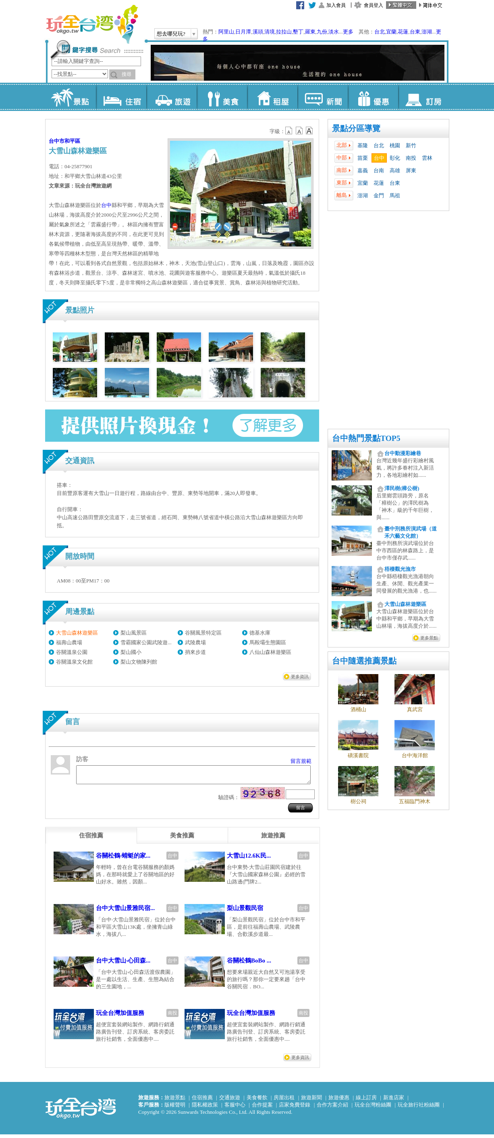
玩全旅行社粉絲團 (419, 1108)
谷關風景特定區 (203, 633)
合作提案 (262, 1108)
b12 (289, 131)
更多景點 (429, 637)
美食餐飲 (257, 1101)
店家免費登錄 (294, 1108)
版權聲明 (174, 1108)
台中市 (56, 141)
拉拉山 (284, 32)
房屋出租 (284, 1101)
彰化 (395, 158)
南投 (411, 158)
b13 (299, 131)
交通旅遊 (229, 1101)
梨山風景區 (133, 633)
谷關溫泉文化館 (74, 662)
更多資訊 (300, 676)
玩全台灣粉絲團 (373, 1108)
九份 (322, 32)
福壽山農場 (69, 642)
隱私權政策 (205, 1108)
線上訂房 (366, 1101)
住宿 (121, 97)
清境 (269, 32)
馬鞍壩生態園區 (267, 642)
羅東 (310, 32)
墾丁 (298, 32)
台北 (379, 32)
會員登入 (373, 5)
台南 (379, 170)
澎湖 (426, 32)
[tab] (91, 839)
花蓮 (403, 32)
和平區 (72, 141)
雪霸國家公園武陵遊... (146, 642)
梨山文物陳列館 (138, 662)
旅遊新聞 (311, 1101)
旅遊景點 (174, 1101)
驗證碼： (228, 801)
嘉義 (362, 170)
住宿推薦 (202, 1101)
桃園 (395, 145)
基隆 (362, 145)
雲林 (427, 158)
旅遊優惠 (338, 1101)
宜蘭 (391, 32)
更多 (348, 32)
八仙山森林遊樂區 (270, 652)
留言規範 (301, 761)
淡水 (333, 32)
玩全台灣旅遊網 (92, 24)
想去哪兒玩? (171, 34)
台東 (415, 32)
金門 (379, 195)
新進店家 (393, 1101)
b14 (309, 131)
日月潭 (243, 32)
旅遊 (171, 97)
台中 (379, 158)
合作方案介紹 (332, 1108)
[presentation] (91, 839)
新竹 (411, 145)
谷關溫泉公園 (71, 652)
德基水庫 (259, 633)
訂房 (423, 97)
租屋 (272, 97)
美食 (222, 97)
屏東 (411, 170)
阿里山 (226, 32)
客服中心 (234, 1108)
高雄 (395, 170)
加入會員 (336, 5)
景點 (71, 97)
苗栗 (362, 158)
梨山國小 (130, 652)
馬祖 (395, 195)
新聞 (322, 97)
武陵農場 (195, 642)
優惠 (373, 97)
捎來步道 (195, 652)
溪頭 (258, 32)
